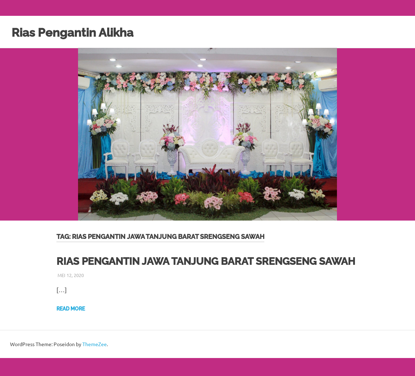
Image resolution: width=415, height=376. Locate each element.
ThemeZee (94, 362)
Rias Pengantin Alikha (82, 32)
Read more (70, 327)
